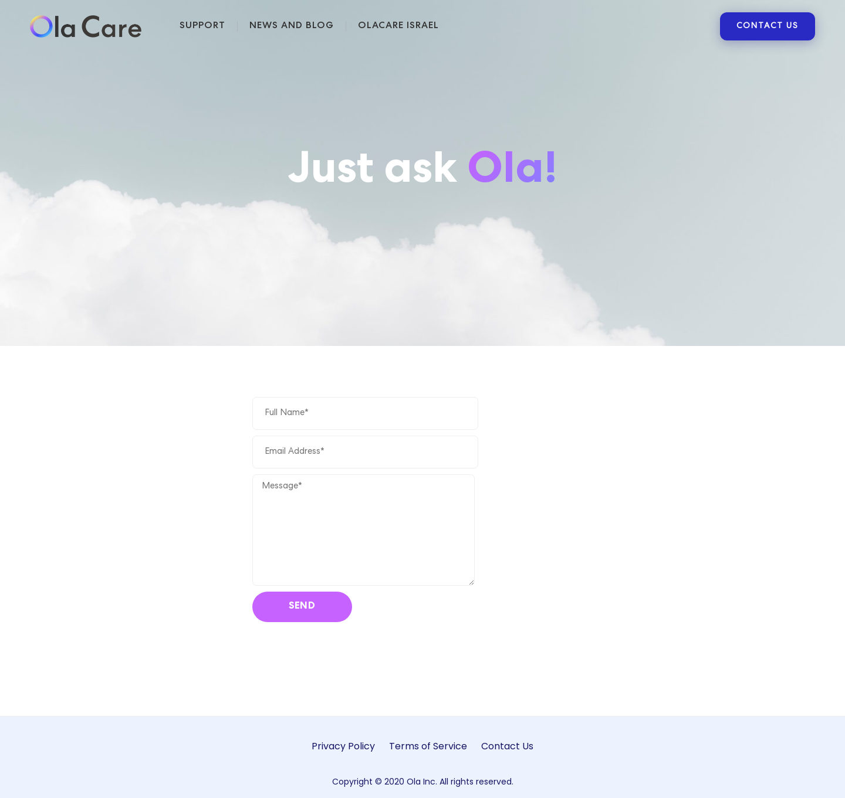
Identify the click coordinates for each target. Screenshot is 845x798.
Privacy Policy (343, 746)
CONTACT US (767, 26)
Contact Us (507, 746)
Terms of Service (428, 746)
